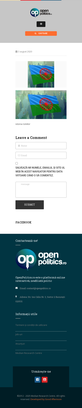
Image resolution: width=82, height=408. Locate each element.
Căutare (41, 33)
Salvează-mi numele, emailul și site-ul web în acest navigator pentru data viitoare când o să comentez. (40, 171)
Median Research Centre (28, 353)
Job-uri (18, 334)
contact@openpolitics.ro (39, 288)
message (41, 190)
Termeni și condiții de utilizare (31, 325)
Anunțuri (20, 343)
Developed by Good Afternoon (46, 399)
